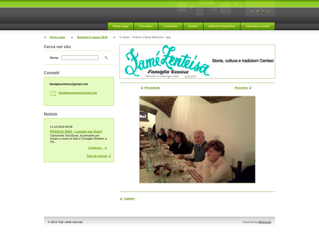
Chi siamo (146, 26)
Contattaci (170, 26)
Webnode (264, 222)
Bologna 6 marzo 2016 (92, 37)
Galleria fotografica (222, 26)
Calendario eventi (257, 26)
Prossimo (241, 87)
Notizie (193, 26)
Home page (120, 26)
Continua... (95, 147)
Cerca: (54, 57)
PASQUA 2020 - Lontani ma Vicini (76, 131)
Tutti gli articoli (97, 156)
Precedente (152, 87)
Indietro (129, 198)
